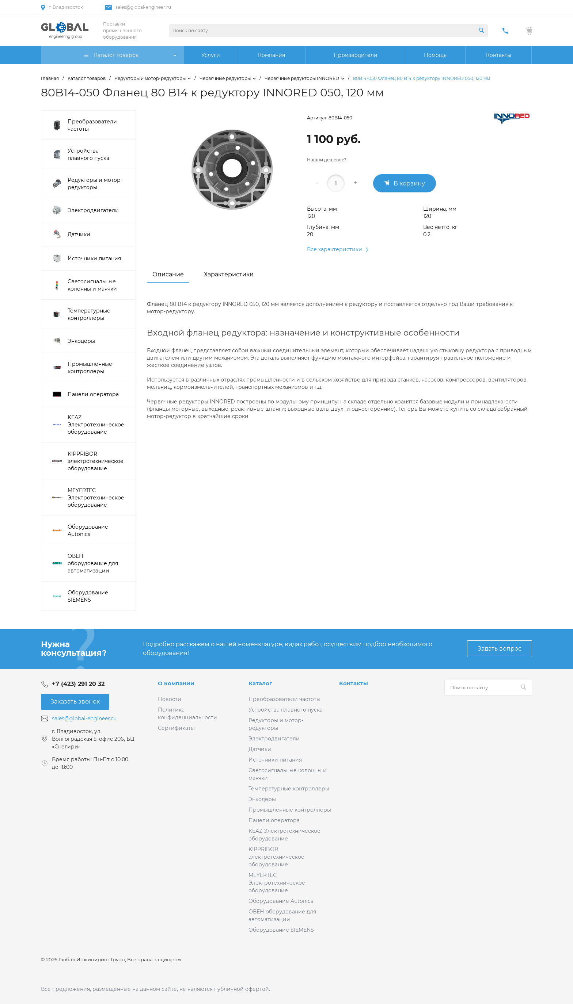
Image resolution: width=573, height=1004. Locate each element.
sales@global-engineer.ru (143, 7)
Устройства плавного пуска (285, 709)
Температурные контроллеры (288, 788)
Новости (169, 699)
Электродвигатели (274, 738)
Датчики (259, 749)
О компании (176, 683)
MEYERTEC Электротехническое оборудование (276, 883)
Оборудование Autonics (280, 901)
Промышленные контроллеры (289, 809)
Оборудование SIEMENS (281, 930)
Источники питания (275, 759)
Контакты (353, 683)
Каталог (260, 683)
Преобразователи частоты (284, 699)
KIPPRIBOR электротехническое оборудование (276, 857)
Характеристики (229, 274)
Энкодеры (262, 799)
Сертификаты (176, 728)
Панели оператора (274, 820)
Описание (168, 274)
